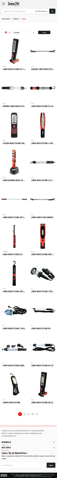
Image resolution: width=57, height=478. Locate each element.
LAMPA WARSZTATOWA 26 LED (42, 106)
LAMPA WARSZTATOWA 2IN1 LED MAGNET (14, 217)
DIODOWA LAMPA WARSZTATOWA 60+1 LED (14, 106)
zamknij (3, 475)
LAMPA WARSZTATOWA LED (12, 254)
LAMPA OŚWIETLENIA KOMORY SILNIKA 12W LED (42, 217)
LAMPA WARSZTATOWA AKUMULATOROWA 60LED (14, 365)
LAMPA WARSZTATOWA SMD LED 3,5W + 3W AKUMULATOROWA (42, 254)
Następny (37, 414)
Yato (4, 66)
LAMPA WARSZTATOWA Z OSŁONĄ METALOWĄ (14, 328)
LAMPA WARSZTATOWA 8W (40, 328)
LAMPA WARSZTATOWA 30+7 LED (14, 69)
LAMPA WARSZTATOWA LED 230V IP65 (42, 180)
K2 (32, 288)
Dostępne (24, 32)
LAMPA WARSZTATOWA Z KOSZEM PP (42, 291)
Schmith (5, 251)
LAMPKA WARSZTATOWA (11, 402)
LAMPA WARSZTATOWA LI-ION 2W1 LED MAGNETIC (42, 143)
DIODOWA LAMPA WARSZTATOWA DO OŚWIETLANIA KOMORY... (42, 69)
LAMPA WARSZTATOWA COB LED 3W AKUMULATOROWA (14, 291)
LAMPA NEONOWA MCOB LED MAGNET (14, 180)
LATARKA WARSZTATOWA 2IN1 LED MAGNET (14, 143)
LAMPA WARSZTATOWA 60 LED (42, 365)
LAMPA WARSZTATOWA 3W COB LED (42, 402)
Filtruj (44, 32)
